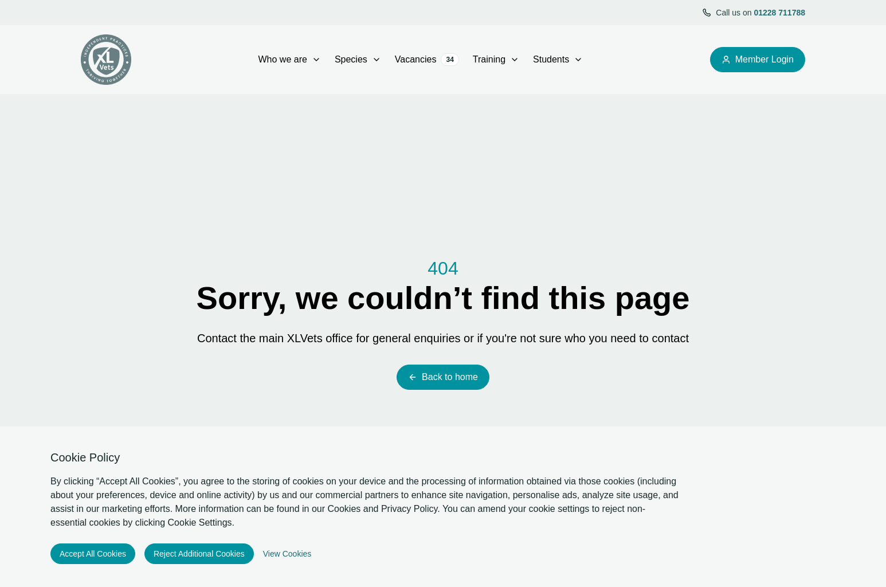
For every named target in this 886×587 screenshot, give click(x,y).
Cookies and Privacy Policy (383, 509)
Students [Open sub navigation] (558, 59)
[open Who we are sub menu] (316, 59)
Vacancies (427, 59)
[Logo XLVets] (106, 59)
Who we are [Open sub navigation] (289, 59)
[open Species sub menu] (376, 59)
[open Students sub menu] (578, 59)
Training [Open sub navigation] (496, 59)
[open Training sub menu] (514, 59)
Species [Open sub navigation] (358, 59)
